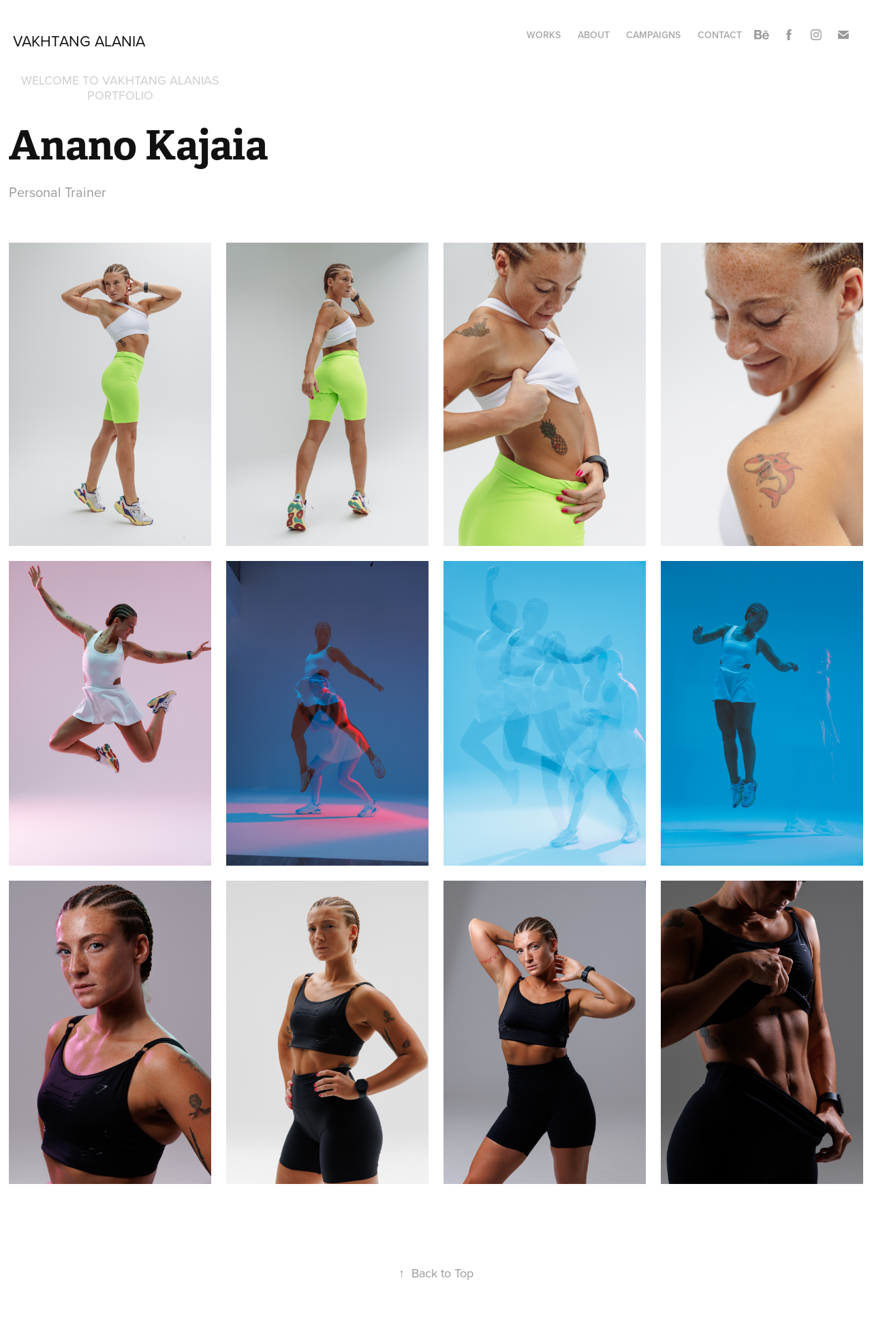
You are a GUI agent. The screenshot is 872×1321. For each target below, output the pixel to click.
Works (544, 35)
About (594, 35)
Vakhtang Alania (79, 40)
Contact (720, 35)
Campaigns (653, 35)
